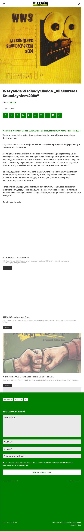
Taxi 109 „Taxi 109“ (10, 486)
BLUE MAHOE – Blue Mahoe (16, 257)
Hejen (13, 102)
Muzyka (18, 399)
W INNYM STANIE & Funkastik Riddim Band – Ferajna (28, 376)
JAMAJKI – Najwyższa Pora (16, 317)
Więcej (7, 268)
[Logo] (41, 3)
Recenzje (8, 399)
